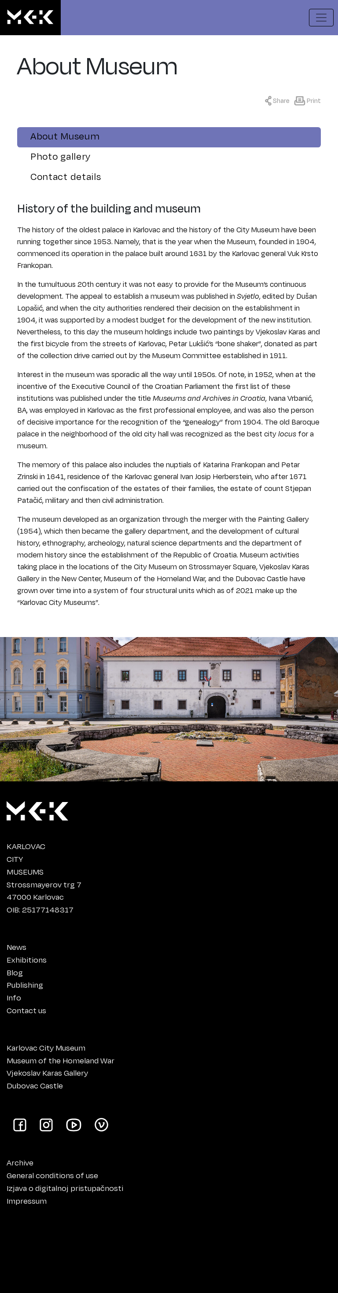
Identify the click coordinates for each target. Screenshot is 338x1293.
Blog (15, 972)
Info (14, 997)
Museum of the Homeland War (60, 1060)
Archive (20, 1162)
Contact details (65, 176)
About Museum (64, 136)
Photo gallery (60, 156)
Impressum (27, 1200)
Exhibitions (27, 959)
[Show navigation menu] (321, 17)
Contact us (26, 1010)
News (16, 946)
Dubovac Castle (35, 1085)
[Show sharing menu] (279, 100)
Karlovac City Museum (46, 1047)
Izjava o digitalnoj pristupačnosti (65, 1188)
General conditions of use (52, 1175)
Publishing (25, 984)
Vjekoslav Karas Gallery (47, 1072)
